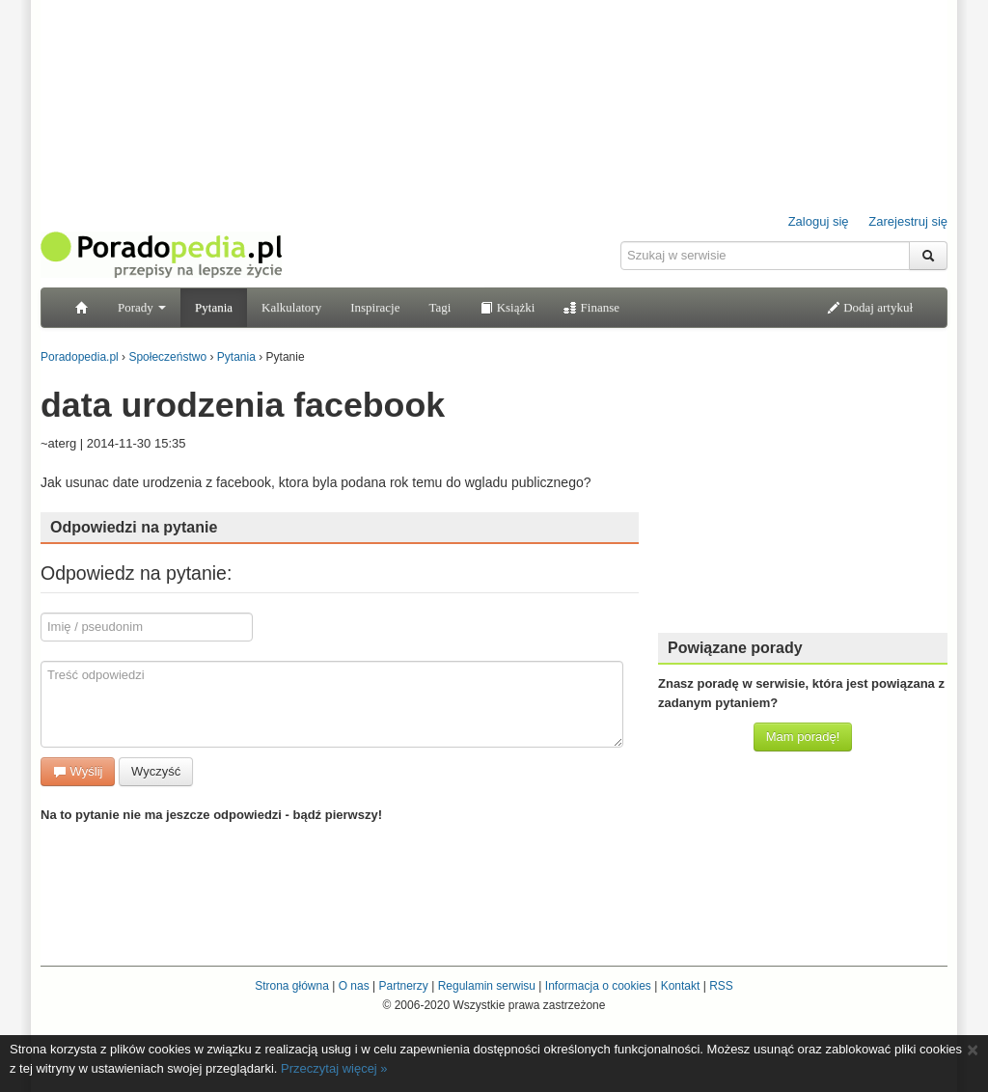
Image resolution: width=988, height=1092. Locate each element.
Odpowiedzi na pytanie (133, 527)
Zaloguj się (818, 221)
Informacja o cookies (598, 986)
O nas (354, 986)
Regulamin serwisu (486, 986)
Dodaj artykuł (870, 307)
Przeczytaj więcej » (334, 1068)
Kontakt (680, 986)
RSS (721, 986)
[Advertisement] (802, 496)
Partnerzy (402, 986)
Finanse (591, 307)
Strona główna (292, 986)
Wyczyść (155, 771)
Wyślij (77, 771)
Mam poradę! (803, 736)
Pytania (214, 307)
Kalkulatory (291, 307)
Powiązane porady (735, 648)
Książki (507, 307)
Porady (142, 307)
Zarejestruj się (907, 221)
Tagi (439, 307)
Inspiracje (374, 307)
